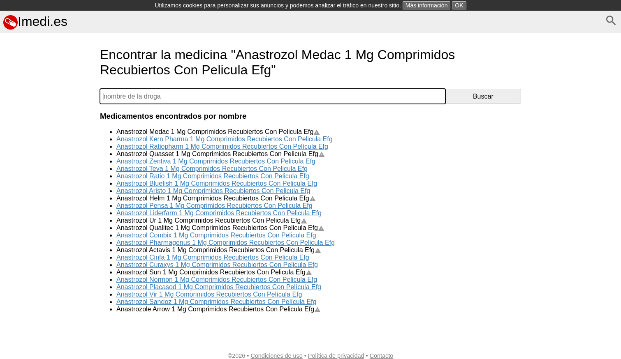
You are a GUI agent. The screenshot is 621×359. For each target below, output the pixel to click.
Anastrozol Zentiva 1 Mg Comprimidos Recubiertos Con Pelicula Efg (215, 161)
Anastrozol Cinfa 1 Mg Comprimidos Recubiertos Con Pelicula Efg (212, 257)
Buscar (483, 96)
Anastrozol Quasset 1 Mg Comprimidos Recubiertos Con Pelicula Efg (220, 153)
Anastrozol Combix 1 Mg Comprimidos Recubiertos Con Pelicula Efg (216, 235)
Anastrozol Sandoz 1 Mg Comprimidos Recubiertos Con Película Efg (216, 301)
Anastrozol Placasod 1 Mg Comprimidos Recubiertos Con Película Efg (218, 286)
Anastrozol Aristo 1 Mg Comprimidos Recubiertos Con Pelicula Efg (213, 190)
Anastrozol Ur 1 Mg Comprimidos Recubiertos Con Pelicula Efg (211, 220)
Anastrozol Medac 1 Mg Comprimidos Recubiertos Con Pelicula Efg (218, 131)
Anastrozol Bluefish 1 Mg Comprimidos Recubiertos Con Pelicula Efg (216, 183)
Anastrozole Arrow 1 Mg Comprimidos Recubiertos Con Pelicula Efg (218, 309)
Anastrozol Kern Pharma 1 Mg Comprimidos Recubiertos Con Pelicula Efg (224, 139)
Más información (427, 5)
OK (459, 5)
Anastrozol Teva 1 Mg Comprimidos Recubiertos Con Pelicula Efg (212, 168)
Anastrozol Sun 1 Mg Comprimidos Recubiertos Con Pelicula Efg (214, 272)
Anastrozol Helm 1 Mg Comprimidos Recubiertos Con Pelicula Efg (216, 198)
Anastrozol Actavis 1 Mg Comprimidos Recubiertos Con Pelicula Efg (218, 249)
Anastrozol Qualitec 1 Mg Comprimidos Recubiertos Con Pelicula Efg (220, 227)
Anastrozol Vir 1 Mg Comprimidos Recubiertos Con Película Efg (209, 294)
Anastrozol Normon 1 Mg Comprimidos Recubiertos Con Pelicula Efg (216, 279)
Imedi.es (35, 21)
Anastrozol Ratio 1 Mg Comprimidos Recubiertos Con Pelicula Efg (212, 176)
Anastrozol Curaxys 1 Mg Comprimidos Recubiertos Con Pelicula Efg (217, 264)
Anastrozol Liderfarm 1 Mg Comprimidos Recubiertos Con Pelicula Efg (219, 212)
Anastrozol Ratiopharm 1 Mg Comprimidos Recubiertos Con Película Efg (222, 146)
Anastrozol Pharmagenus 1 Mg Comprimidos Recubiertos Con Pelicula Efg (225, 242)
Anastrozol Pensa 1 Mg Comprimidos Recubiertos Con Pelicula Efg (214, 205)
